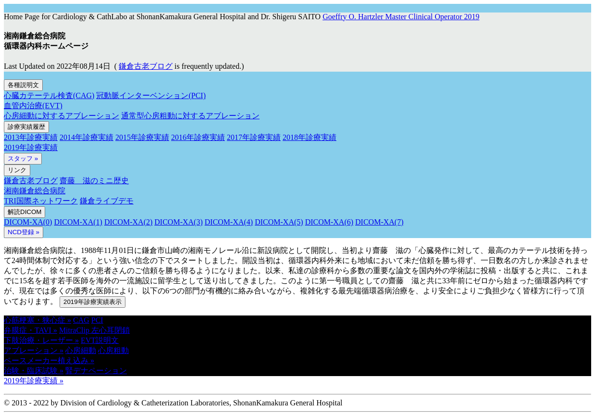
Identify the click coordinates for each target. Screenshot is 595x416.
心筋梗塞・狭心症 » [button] (37, 320)
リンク (17, 170)
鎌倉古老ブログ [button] (146, 66)
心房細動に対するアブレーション (61, 116)
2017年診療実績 (254, 137)
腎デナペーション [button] (96, 370)
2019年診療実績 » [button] (33, 381)
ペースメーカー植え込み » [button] (49, 360)
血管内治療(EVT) (33, 105)
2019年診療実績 (31, 147)
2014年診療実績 (86, 137)
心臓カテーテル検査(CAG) (49, 95)
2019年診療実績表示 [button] (92, 301)
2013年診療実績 (31, 137)
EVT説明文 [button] (100, 340)
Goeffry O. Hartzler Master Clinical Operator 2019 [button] (400, 17)
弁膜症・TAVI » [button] (30, 330)
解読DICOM (24, 211)
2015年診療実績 (142, 137)
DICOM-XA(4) (229, 222)
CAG (81, 320)
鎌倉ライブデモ (107, 201)
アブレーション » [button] (33, 350)
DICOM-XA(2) (128, 222)
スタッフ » (23, 158)
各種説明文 (23, 84)
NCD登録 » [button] (23, 232)
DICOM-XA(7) (379, 222)
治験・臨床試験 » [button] (33, 370)
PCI (97, 320)
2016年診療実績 (198, 137)
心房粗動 (113, 350)
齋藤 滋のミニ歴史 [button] (94, 180)
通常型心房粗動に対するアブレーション (190, 116)
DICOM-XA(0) (28, 222)
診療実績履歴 (26, 126)
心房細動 (80, 350)
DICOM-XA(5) (279, 222)
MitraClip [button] (75, 330)
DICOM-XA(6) (329, 222)
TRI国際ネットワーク (41, 201)
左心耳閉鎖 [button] (110, 330)
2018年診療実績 (309, 137)
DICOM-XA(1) (78, 222)
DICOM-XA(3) (178, 222)
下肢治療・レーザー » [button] (41, 340)
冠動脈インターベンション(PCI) (151, 95)
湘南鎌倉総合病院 (34, 191)
